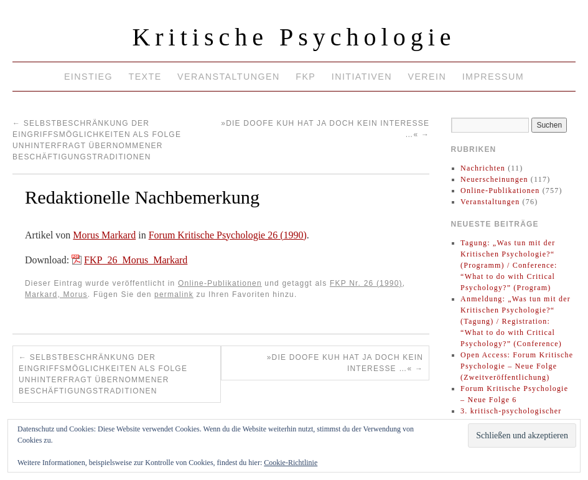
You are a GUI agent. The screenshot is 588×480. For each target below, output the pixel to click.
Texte (144, 77)
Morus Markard (104, 235)
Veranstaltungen (228, 77)
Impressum (493, 77)
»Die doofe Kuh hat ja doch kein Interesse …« (345, 363)
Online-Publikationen (220, 283)
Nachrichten (482, 168)
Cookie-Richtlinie (290, 462)
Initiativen (362, 77)
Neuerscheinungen (494, 179)
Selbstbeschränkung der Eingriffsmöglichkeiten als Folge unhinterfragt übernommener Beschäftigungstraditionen (103, 374)
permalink (174, 294)
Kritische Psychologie (293, 37)
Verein (427, 77)
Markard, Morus (56, 294)
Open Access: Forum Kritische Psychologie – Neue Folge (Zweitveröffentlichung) (516, 366)
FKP (305, 77)
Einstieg (88, 77)
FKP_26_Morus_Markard (135, 260)
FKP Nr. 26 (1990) (366, 283)
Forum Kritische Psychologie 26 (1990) (228, 235)
